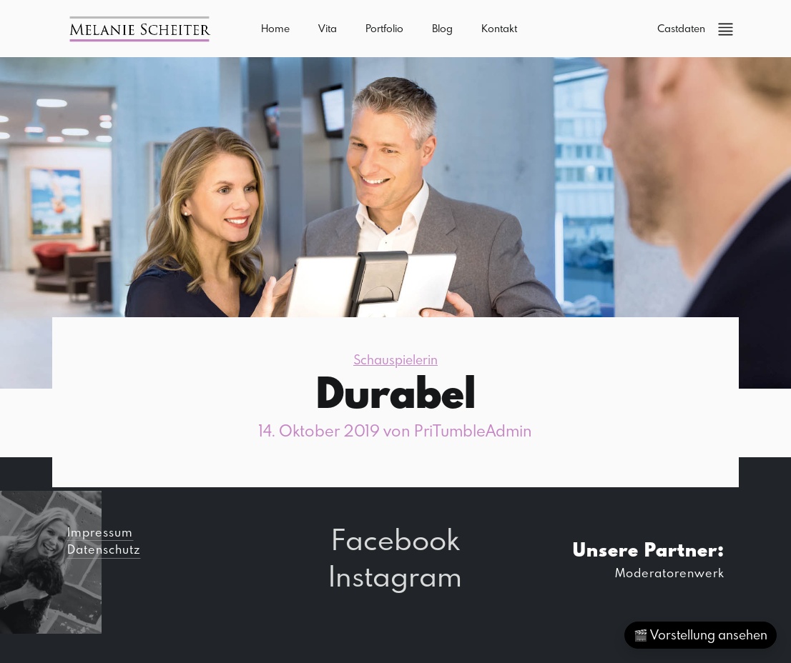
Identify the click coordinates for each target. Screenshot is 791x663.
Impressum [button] (100, 531)
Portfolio (384, 28)
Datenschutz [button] (103, 549)
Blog (442, 28)
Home (275, 28)
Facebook (395, 539)
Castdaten (681, 28)
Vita (327, 28)
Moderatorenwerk (669, 572)
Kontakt (499, 28)
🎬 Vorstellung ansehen (700, 635)
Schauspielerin (395, 360)
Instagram (395, 575)
